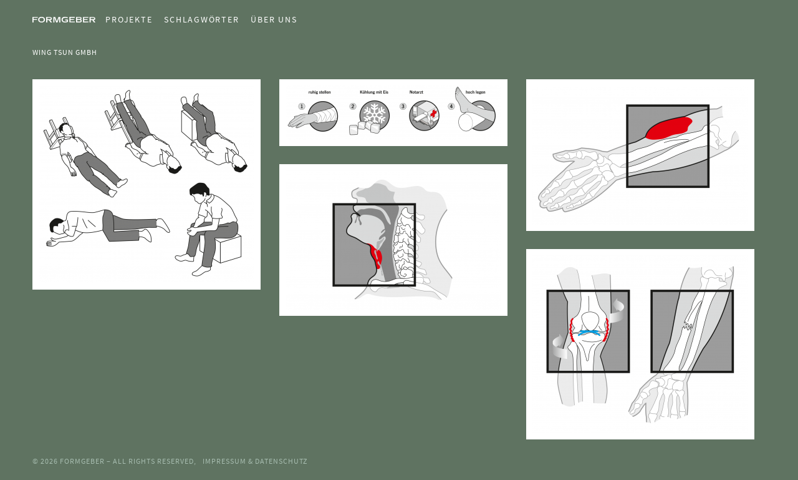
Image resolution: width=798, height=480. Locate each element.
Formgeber (83, 461)
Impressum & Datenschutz (255, 461)
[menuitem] (123, 19)
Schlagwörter (201, 19)
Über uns (274, 19)
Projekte (128, 19)
